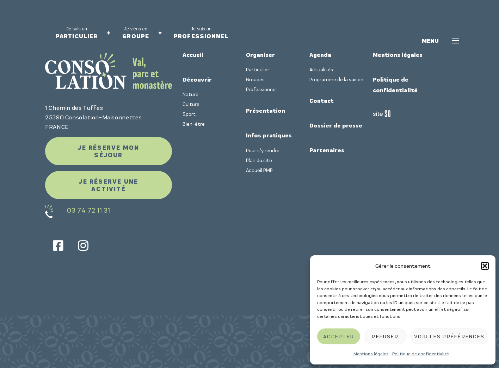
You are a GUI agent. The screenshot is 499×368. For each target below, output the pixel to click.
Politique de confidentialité (420, 353)
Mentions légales (371, 353)
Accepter (338, 336)
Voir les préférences (449, 336)
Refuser (385, 336)
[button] (484, 265)
